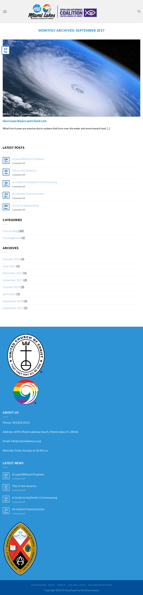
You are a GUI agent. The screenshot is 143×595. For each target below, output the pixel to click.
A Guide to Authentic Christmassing (34, 182)
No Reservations (90, 590)
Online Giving (77, 585)
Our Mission (38, 585)
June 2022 (9, 266)
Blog (51, 585)
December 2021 (13, 273)
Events (61, 585)
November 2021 (13, 280)
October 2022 (11, 259)
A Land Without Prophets (28, 159)
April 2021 (9, 294)
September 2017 (13, 308)
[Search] (139, 11)
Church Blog (10, 231)
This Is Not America (24, 170)
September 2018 (13, 301)
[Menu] (5, 11)
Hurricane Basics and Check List (24, 121)
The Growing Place (100, 585)
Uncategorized (12, 238)
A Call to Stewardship (25, 205)
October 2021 (11, 287)
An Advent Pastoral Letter (28, 193)
